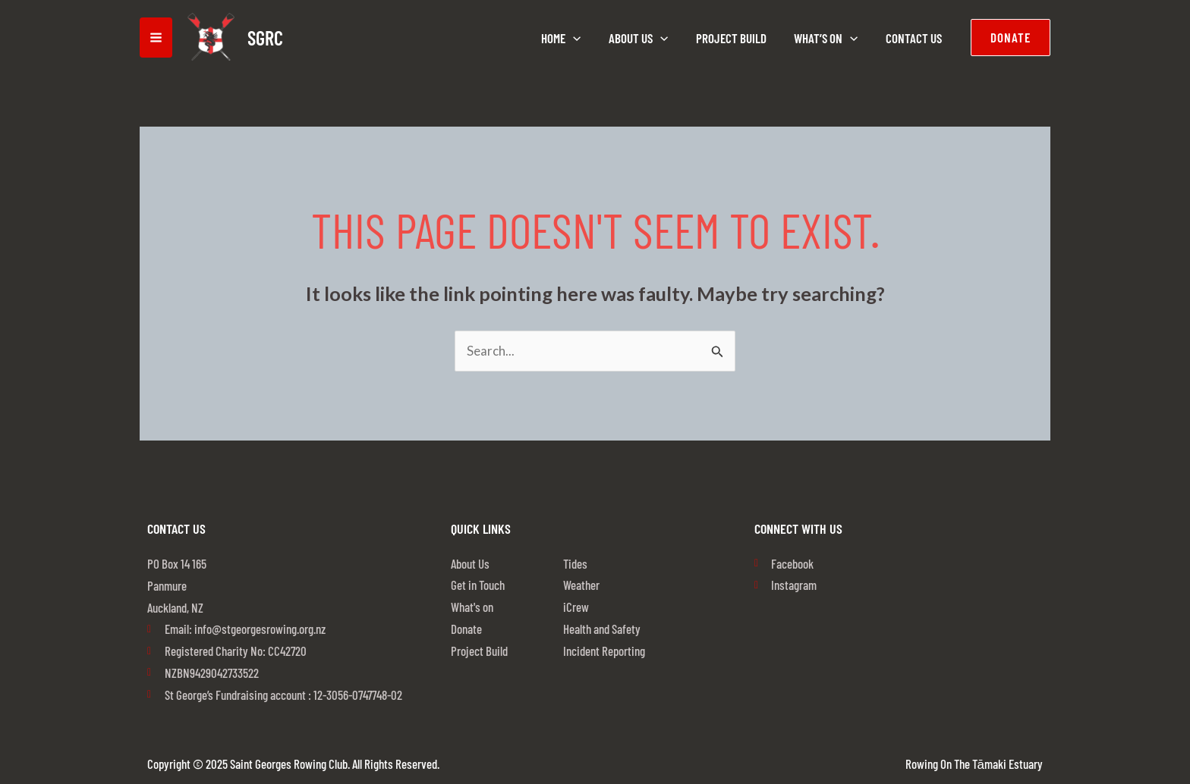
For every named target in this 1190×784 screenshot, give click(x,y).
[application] (581, 38)
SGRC (265, 37)
